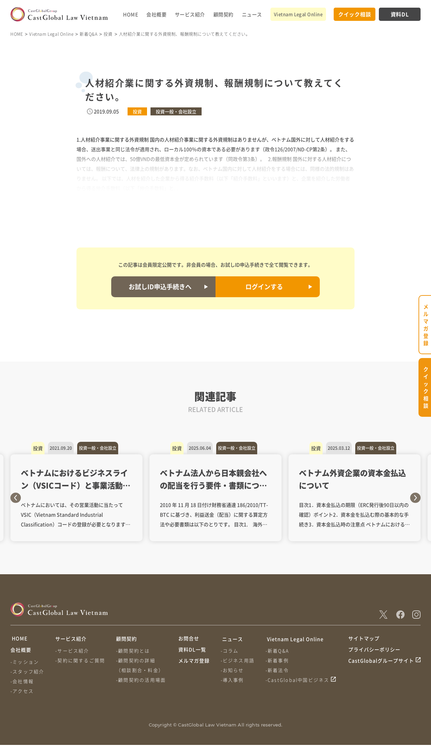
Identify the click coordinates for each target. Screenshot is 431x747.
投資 (108, 34)
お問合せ (188, 638)
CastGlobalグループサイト (381, 664)
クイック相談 (354, 14)
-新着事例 (278, 660)
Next (415, 498)
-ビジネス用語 (238, 660)
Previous (15, 498)
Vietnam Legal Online (298, 14)
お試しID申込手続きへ (160, 286)
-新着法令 (278, 670)
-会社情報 (22, 683)
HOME (130, 14)
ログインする (264, 286)
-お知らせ (232, 670)
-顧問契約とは (134, 650)
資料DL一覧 (192, 651)
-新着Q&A (278, 650)
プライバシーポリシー (374, 651)
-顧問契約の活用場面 (142, 679)
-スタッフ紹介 (27, 673)
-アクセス (22, 693)
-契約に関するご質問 (81, 660)
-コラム (230, 650)
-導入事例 (232, 679)
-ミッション (24, 663)
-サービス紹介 (73, 650)
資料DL (400, 14)
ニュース (252, 14)
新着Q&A (88, 34)
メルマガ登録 (194, 664)
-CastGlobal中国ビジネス (299, 679)
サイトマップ (364, 638)
